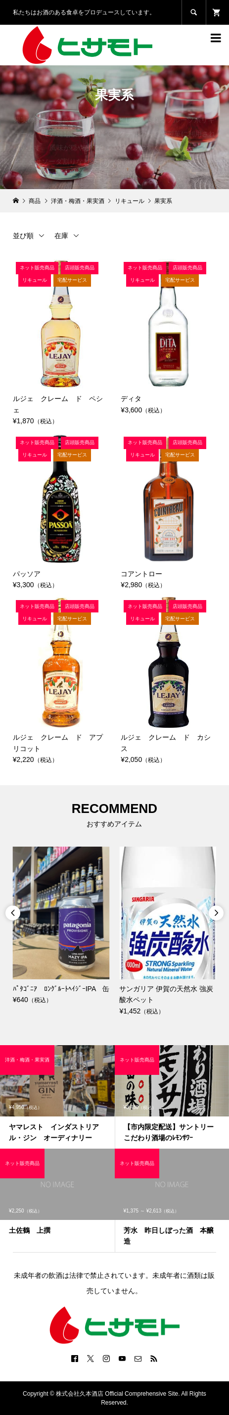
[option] (61, 926)
